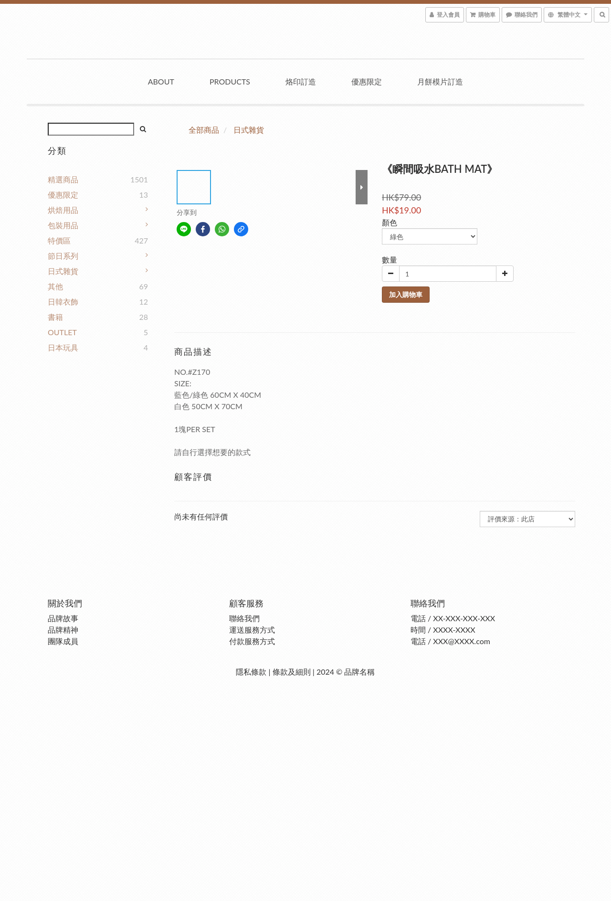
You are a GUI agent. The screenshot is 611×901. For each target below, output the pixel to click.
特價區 (59, 240)
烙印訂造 (300, 81)
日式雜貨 (63, 271)
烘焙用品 (63, 209)
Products (230, 81)
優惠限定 (366, 81)
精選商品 (63, 179)
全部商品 (204, 129)
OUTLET (62, 332)
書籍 (55, 316)
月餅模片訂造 (440, 81)
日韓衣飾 (63, 301)
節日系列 (63, 255)
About (161, 81)
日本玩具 (63, 347)
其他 (55, 286)
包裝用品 (63, 225)
